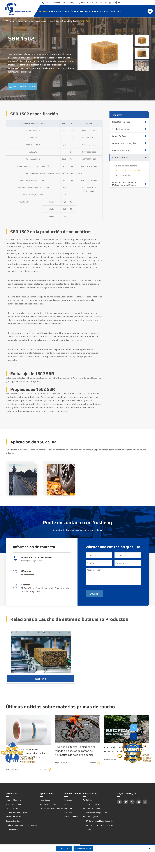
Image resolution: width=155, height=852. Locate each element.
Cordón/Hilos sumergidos (124, 145)
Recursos (104, 11)
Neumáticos (45, 800)
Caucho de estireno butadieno (64, 21)
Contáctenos (115, 11)
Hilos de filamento (121, 124)
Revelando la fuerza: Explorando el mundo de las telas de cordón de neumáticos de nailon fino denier (75, 750)
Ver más (45, 769)
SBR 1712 (40, 680)
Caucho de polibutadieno (125, 167)
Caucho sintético (38, 21)
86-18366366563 (51, 2)
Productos (43, 11)
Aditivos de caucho (121, 152)
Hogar (11, 21)
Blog (81, 11)
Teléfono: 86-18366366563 (91, 802)
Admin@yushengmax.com (75, 2)
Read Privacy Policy (83, 848)
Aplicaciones (55, 11)
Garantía (74, 11)
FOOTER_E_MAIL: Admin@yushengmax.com (95, 810)
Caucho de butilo (122, 177)
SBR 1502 (85, 21)
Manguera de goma (48, 804)
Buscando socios (92, 11)
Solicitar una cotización (23, 86)
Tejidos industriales (121, 131)
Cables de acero (119, 138)
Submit (94, 593)
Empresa (65, 11)
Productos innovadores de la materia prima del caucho (125, 185)
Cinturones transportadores (51, 808)
